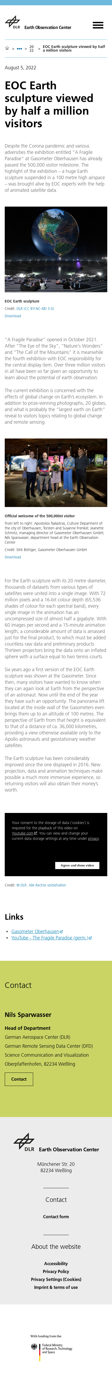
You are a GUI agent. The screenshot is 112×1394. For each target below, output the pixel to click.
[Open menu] (98, 23)
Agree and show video (77, 865)
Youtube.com (22, 833)
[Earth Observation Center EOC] (38, 21)
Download (13, 316)
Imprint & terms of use (56, 1287)
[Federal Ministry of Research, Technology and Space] (56, 1366)
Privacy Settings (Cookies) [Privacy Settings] (56, 1279)
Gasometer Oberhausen (35, 931)
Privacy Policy (56, 1271)
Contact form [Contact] (56, 1216)
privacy (93, 838)
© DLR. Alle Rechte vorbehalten (41, 885)
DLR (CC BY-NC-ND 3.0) (35, 308)
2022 (31, 48)
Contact (19, 1079)
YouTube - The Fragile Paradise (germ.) (49, 938)
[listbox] (19, 48)
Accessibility (56, 1263)
